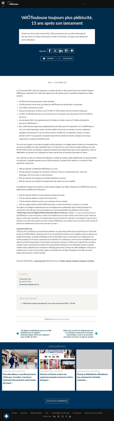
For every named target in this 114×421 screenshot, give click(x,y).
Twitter (62, 261)
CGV (46, 413)
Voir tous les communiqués (57, 401)
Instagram (82, 261)
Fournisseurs (77, 413)
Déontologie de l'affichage (60, 413)
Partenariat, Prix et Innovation (60, 319)
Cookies (14, 413)
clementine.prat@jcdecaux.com (29, 284)
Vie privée (23, 413)
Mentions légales (36, 413)
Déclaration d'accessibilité (93, 413)
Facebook (75, 261)
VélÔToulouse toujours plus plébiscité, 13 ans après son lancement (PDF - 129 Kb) (49, 303)
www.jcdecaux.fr (40, 261)
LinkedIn (68, 261)
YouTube (91, 261)
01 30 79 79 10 (25, 282)
